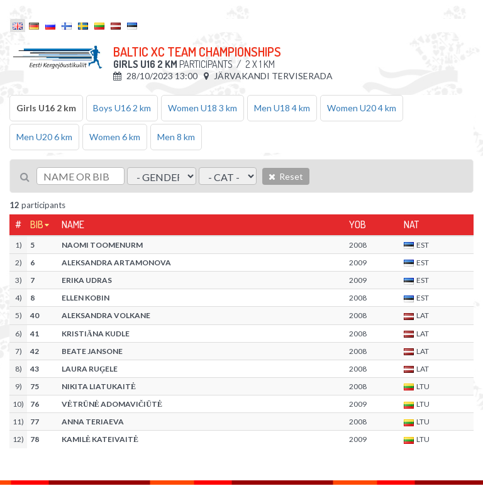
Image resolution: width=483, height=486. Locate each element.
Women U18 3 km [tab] (202, 107)
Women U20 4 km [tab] (361, 107)
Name (73, 224)
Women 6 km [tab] (114, 136)
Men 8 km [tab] (176, 136)
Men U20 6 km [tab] (44, 136)
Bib (36, 224)
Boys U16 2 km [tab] (122, 107)
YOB (357, 224)
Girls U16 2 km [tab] (46, 107)
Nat (411, 224)
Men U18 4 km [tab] (282, 107)
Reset (286, 176)
